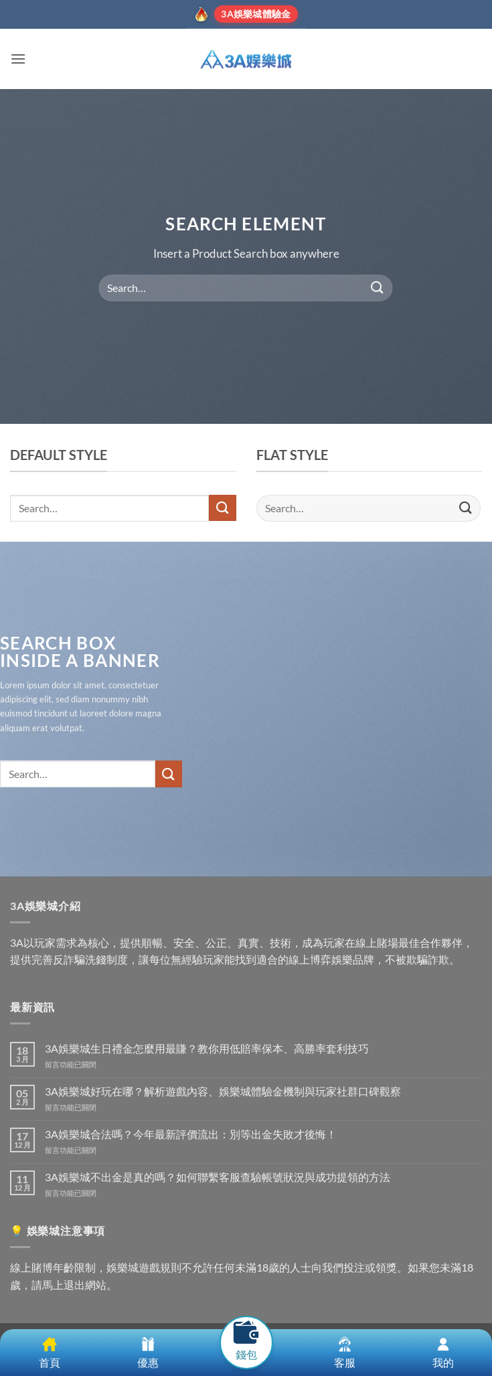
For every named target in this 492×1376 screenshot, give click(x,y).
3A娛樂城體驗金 (256, 13)
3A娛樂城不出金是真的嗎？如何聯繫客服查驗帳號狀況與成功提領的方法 (217, 1176)
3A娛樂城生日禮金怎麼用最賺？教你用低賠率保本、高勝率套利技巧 (207, 1048)
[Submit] (377, 288)
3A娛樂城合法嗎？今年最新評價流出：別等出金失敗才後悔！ (191, 1134)
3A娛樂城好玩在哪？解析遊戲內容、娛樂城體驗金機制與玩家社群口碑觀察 (223, 1091)
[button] (18, 58)
